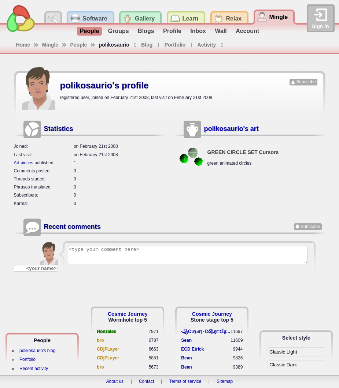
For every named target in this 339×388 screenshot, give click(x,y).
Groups (118, 31)
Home (23, 45)
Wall (220, 31)
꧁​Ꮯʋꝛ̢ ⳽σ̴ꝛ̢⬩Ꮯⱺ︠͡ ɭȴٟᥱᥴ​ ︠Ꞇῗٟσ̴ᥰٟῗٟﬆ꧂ (206, 331)
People (89, 31)
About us (115, 381)
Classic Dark (283, 364)
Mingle (50, 45)
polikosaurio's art (231, 128)
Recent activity (33, 368)
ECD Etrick (192, 349)
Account (247, 31)
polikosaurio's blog (37, 350)
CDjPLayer (108, 349)
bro (100, 340)
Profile (172, 31)
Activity (207, 45)
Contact (146, 381)
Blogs (146, 31)
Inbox (198, 31)
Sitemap (225, 381)
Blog (146, 45)
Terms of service (185, 381)
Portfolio (175, 45)
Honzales (106, 331)
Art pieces (23, 162)
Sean (186, 340)
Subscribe (306, 81)
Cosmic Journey (128, 314)
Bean (186, 357)
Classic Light (283, 352)
